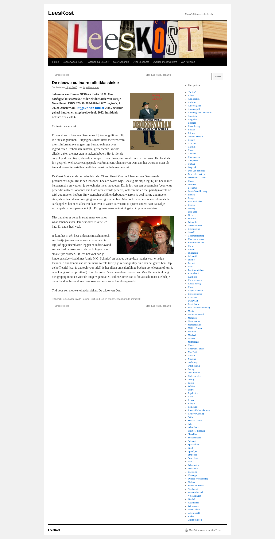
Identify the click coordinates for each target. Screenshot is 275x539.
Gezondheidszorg (196, 235)
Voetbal (191, 499)
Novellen (192, 359)
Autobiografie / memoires (200, 112)
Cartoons (192, 143)
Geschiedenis (194, 229)
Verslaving (193, 489)
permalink (136, 299)
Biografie (192, 119)
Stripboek (192, 454)
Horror (191, 246)
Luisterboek (193, 304)
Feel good (192, 211)
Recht (190, 396)
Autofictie (192, 116)
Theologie (192, 472)
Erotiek (191, 194)
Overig (191, 379)
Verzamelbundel (195, 492)
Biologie (192, 122)
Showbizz (192, 434)
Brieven (191, 129)
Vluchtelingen (194, 496)
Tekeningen (193, 465)
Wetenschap (193, 502)
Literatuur (192, 297)
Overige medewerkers (165, 61)
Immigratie (193, 253)
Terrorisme (193, 468)
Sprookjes (192, 451)
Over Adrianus (121, 61)
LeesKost (61, 13)
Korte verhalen (195, 280)
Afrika (191, 95)
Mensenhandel (194, 324)
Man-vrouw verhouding (199, 307)
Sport (190, 448)
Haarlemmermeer (196, 239)
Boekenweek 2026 (73, 61)
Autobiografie (194, 105)
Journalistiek (194, 273)
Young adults (194, 509)
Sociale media (194, 437)
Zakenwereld (194, 513)
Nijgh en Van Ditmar (90, 108)
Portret (191, 389)
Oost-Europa (194, 372)
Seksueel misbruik (196, 430)
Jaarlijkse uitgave (196, 270)
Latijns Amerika (195, 290)
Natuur (191, 345)
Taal (190, 461)
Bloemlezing (194, 126)
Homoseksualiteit (196, 242)
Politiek (191, 386)
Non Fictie (193, 352)
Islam (190, 266)
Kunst (191, 287)
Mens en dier (194, 321)
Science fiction (195, 420)
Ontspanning (194, 365)
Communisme (194, 157)
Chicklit (192, 146)
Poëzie (191, 383)
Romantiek (193, 407)
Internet (191, 259)
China (191, 150)
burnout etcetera (195, 136)
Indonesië (192, 256)
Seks (190, 424)
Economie (192, 188)
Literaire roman (195, 294)
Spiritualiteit (193, 444)
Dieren (191, 181)
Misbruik (192, 331)
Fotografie (193, 222)
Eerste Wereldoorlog (197, 191)
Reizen (191, 400)
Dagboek (192, 167)
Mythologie (193, 342)
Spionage (192, 441)
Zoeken (218, 76)
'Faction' (192, 92)
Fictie (190, 215)
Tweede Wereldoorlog (198, 478)
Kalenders (192, 276)
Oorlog (191, 369)
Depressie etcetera (196, 174)
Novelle (191, 355)
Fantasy (191, 208)
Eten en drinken (107, 299)
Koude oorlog (194, 283)
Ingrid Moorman (91, 87)
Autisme (192, 102)
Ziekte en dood (195, 519)
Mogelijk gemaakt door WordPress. (205, 530)
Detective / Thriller (197, 177)
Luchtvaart (193, 300)
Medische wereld (196, 314)
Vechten (192, 482)
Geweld (191, 232)
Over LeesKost (141, 61)
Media (191, 311)
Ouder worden (194, 376)
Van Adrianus (188, 61)
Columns (192, 153)
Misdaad (192, 335)
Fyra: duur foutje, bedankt (159, 75)
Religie (191, 403)
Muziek (191, 338)
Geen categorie (195, 225)
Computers (193, 160)
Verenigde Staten (196, 485)
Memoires (192, 318)
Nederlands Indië (196, 348)
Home (55, 61)
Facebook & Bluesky (98, 61)
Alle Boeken (83, 299)
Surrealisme (193, 458)
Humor (191, 249)
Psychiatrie (193, 393)
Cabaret (191, 140)
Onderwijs (193, 362)
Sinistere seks (60, 75)
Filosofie (192, 218)
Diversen (192, 184)
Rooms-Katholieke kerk (199, 410)
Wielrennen (193, 506)
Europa (191, 205)
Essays (191, 198)
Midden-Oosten (195, 328)
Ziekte (191, 516)
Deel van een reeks (196, 170)
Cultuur (94, 299)
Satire (190, 417)
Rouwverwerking (196, 413)
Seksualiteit (193, 427)
